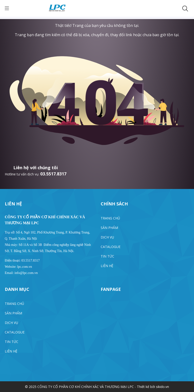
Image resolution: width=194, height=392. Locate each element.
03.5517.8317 (53, 174)
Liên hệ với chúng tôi (35, 167)
